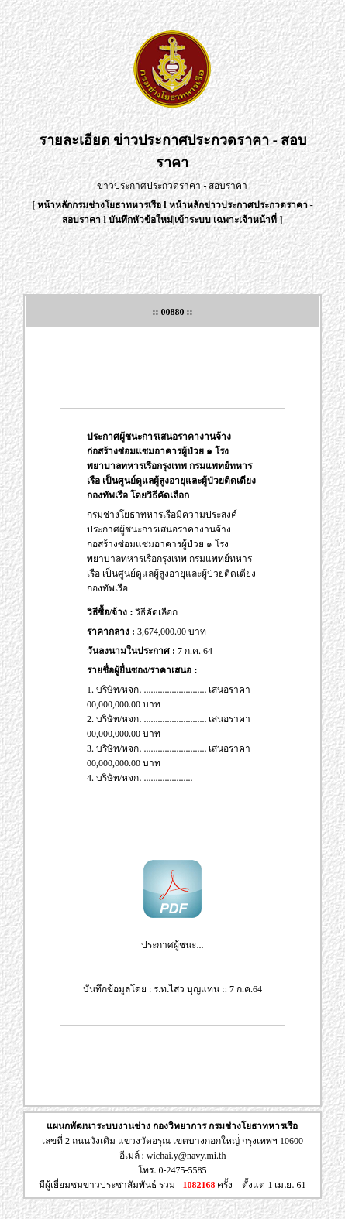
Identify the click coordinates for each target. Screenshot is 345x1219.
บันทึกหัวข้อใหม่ (141, 219)
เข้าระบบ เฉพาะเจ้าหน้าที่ (226, 219)
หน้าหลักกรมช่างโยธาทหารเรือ (99, 205)
